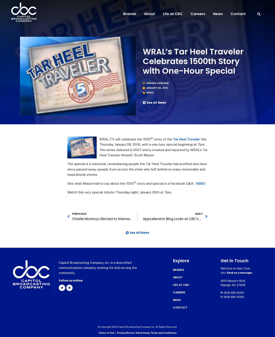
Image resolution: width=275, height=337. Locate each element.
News (218, 13)
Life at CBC (173, 13)
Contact (238, 13)
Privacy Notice (126, 332)
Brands (129, 13)
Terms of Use (106, 332)
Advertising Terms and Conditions (156, 332)
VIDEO (201, 183)
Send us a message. (240, 272)
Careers (198, 13)
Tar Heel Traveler (187, 139)
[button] (259, 14)
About (149, 13)
